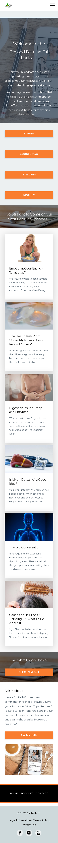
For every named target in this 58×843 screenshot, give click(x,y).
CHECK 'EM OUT (29, 672)
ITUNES (29, 133)
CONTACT (42, 793)
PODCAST (27, 793)
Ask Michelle (29, 735)
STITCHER (29, 174)
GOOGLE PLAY (29, 154)
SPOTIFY (29, 195)
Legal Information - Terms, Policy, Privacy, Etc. (29, 822)
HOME (14, 793)
